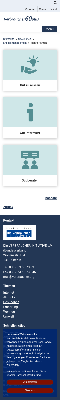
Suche (55, 3)
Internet (8, 292)
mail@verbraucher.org (18, 277)
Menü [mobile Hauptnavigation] (50, 29)
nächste (51, 198)
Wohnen (9, 312)
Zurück (8, 207)
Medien (42, 9)
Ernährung (10, 307)
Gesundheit (11, 302)
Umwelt (8, 316)
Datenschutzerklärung (28, 375)
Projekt (53, 9)
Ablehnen (30, 390)
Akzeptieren (30, 382)
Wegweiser (30, 9)
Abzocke (9, 297)
